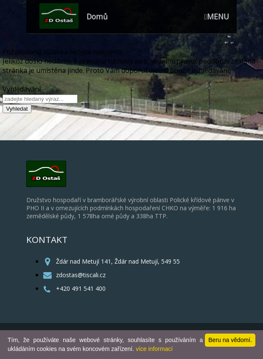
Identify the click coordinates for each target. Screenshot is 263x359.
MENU (216, 14)
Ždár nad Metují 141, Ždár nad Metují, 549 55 (118, 261)
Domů (97, 14)
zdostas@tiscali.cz (81, 275)
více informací (154, 348)
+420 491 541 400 (81, 288)
